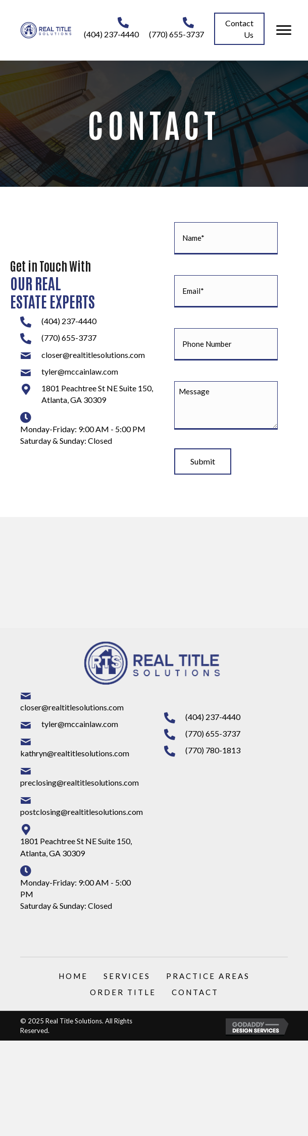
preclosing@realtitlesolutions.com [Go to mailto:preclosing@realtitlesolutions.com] (79, 782)
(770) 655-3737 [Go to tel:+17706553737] (176, 34)
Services (127, 975)
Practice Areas (208, 975)
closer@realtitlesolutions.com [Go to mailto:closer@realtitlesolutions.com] (93, 354)
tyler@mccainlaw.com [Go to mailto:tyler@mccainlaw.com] (79, 371)
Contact (195, 992)
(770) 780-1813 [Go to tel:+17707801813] (212, 750)
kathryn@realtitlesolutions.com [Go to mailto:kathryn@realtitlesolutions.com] (74, 753)
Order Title (123, 992)
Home (73, 975)
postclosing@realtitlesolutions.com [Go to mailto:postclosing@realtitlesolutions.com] (81, 811)
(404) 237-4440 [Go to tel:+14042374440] (111, 34)
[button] (239, 29)
